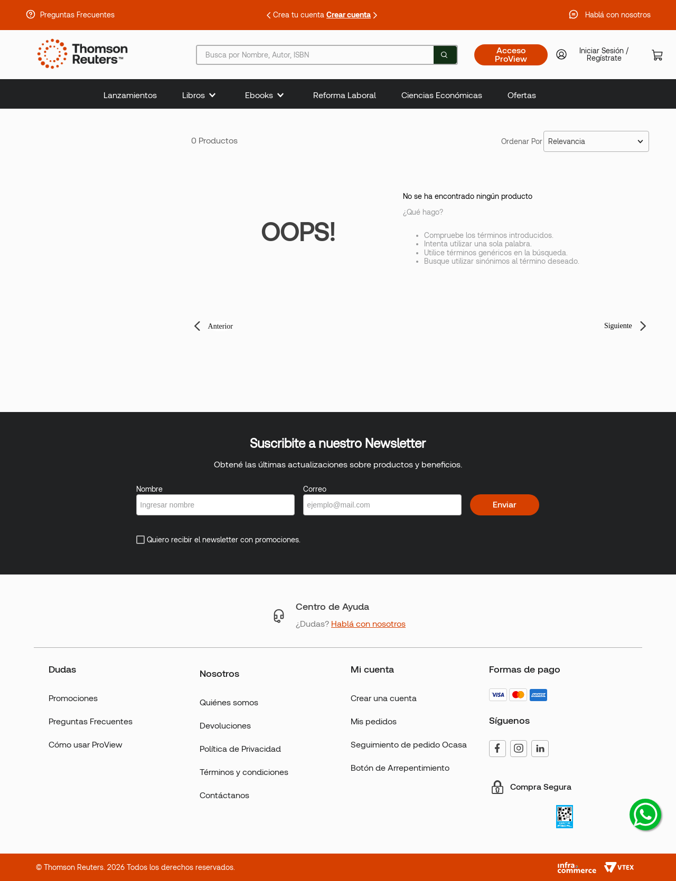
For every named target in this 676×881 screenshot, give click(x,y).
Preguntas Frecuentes (77, 15)
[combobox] (327, 55)
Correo (314, 489)
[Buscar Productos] (444, 55)
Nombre (149, 489)
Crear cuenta (348, 15)
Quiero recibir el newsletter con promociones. (224, 539)
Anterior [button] (220, 326)
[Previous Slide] (268, 15)
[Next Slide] (375, 15)
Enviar (505, 505)
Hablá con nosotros (618, 15)
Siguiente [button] (618, 326)
